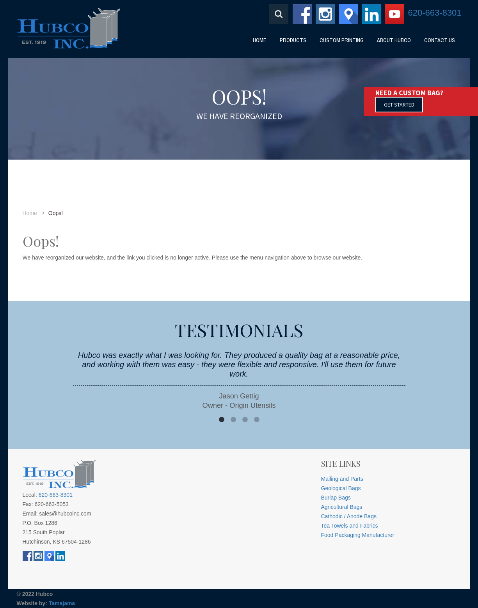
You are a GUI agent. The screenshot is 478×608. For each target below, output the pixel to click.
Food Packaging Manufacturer (357, 535)
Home (30, 213)
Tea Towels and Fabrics (349, 526)
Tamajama (62, 603)
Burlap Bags (336, 497)
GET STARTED (399, 104)
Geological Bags (341, 488)
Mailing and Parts (342, 479)
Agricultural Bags (341, 507)
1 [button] (222, 420)
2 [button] (233, 420)
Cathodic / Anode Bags (349, 516)
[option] (239, 380)
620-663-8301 (434, 13)
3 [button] (245, 420)
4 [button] (257, 420)
